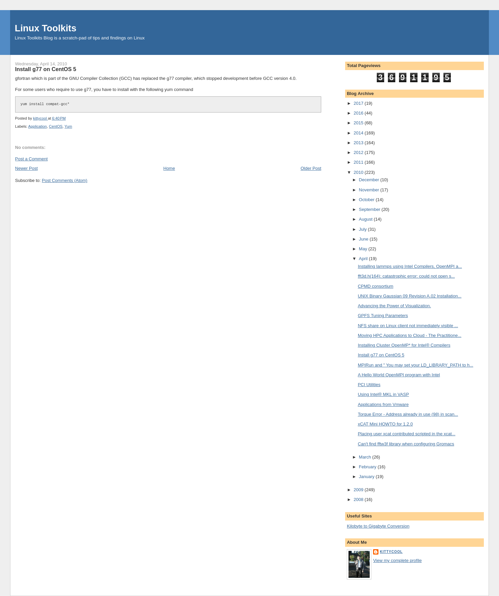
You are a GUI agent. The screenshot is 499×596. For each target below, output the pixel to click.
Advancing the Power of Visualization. (394, 305)
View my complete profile (397, 560)
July (363, 229)
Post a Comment (31, 158)
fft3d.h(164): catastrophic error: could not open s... (406, 276)
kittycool (391, 552)
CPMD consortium (375, 286)
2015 (359, 122)
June (364, 239)
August (366, 219)
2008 (359, 499)
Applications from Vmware (383, 404)
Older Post (311, 168)
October (367, 199)
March (365, 457)
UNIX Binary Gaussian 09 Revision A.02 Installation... (410, 296)
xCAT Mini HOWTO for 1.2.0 (385, 424)
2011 (359, 162)
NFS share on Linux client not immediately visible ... (408, 325)
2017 (359, 103)
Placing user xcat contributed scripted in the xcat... (407, 433)
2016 (359, 113)
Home (169, 168)
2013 (359, 142)
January (367, 476)
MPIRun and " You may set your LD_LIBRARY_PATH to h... (415, 365)
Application (37, 126)
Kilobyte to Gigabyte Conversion (378, 526)
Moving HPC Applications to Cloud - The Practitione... (410, 335)
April (364, 258)
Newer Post (26, 168)
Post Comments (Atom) (64, 180)
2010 (359, 172)
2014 (359, 132)
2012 (359, 152)
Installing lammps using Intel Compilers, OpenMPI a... (410, 266)
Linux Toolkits (45, 28)
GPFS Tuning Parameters (383, 315)
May (363, 248)
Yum (68, 126)
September (370, 209)
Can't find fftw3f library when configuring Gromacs (406, 443)
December (369, 179)
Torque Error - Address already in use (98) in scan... (408, 414)
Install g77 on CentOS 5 (381, 354)
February (368, 466)
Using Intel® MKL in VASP (383, 394)
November (369, 189)
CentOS (55, 126)
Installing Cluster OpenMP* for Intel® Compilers (404, 345)
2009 (359, 489)
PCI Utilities (369, 384)
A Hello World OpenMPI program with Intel (399, 374)
